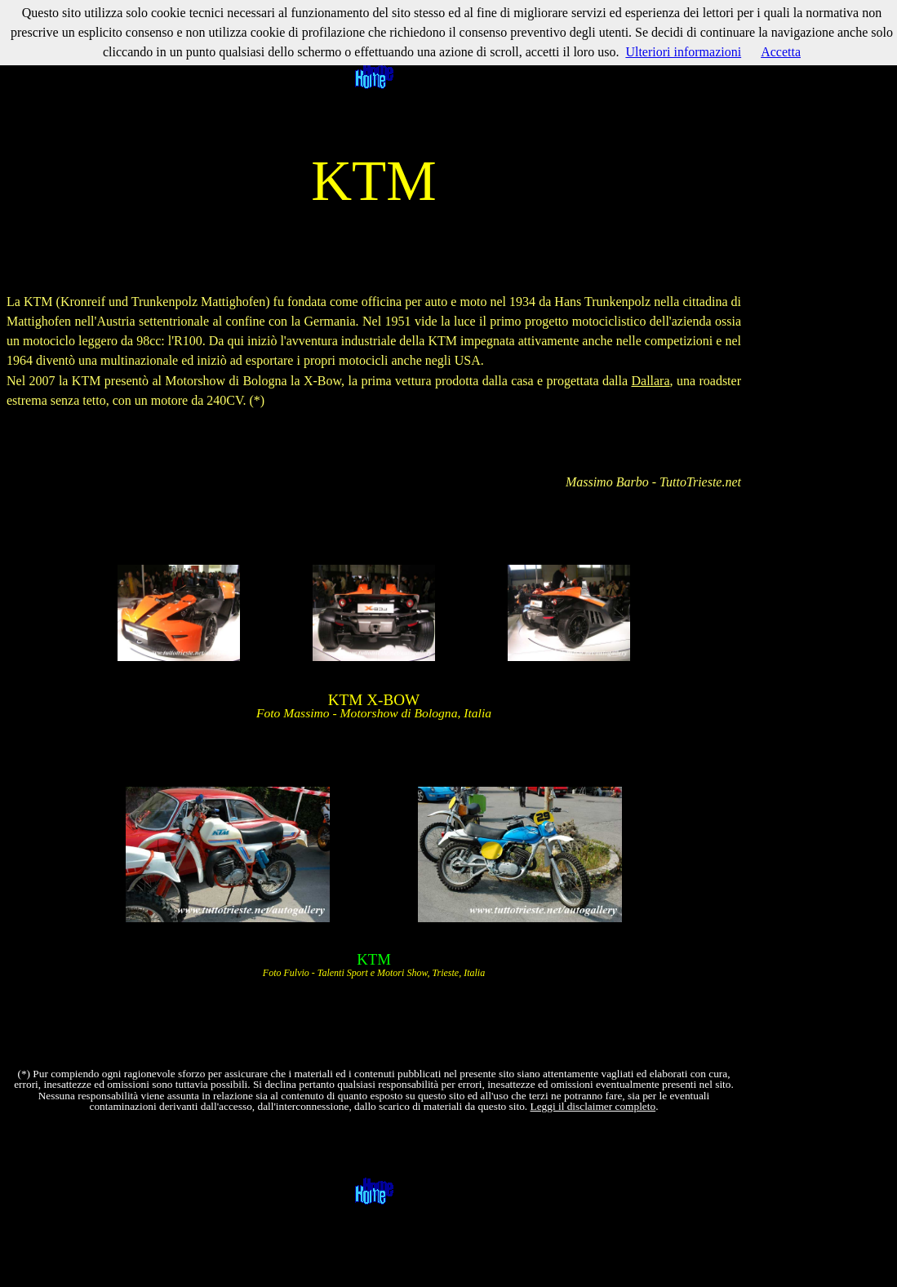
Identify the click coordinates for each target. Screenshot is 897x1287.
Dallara (650, 381)
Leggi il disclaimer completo (593, 1106)
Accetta (781, 52)
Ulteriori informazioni (683, 52)
